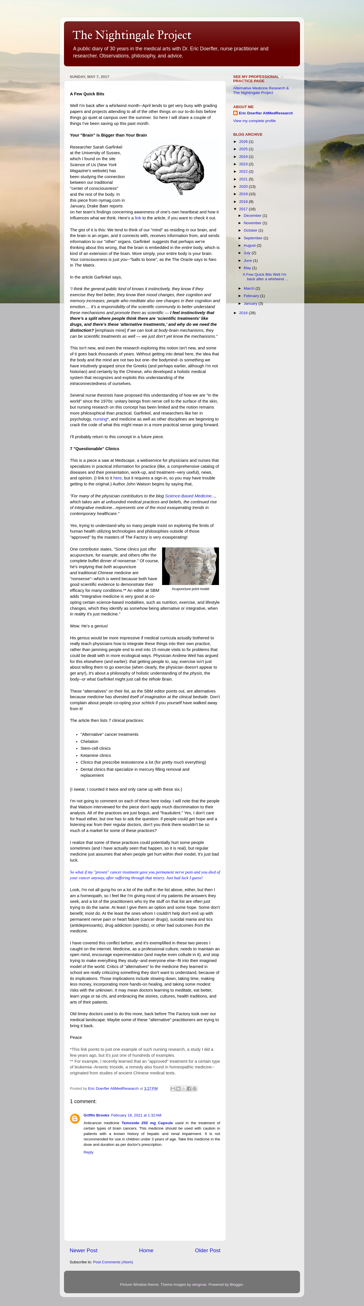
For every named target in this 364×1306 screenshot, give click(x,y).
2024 (244, 157)
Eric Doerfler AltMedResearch (266, 113)
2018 (244, 201)
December (253, 215)
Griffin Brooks (96, 1115)
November (253, 223)
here (117, 478)
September (254, 238)
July (248, 253)
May (248, 268)
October (251, 230)
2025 (244, 149)
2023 (244, 164)
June (248, 260)
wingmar (199, 1284)
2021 (244, 179)
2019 (244, 194)
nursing (100, 419)
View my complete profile (254, 121)
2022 (244, 171)
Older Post (207, 1250)
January (251, 303)
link (138, 218)
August (250, 245)
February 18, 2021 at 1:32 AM (136, 1115)
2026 (244, 141)
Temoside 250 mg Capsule (147, 1123)
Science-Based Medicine (188, 496)
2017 (244, 209)
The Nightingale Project (132, 35)
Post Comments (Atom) (113, 1262)
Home (146, 1250)
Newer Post (84, 1250)
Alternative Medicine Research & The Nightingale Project (261, 90)
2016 (244, 313)
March (249, 288)
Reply (89, 1152)
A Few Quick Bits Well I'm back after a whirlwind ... (265, 276)
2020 (244, 186)
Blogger (236, 1284)
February (252, 296)
